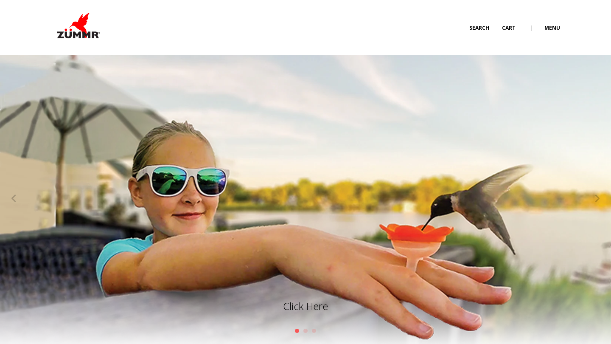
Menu (552, 27)
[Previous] (13, 199)
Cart (509, 27)
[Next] (597, 199)
